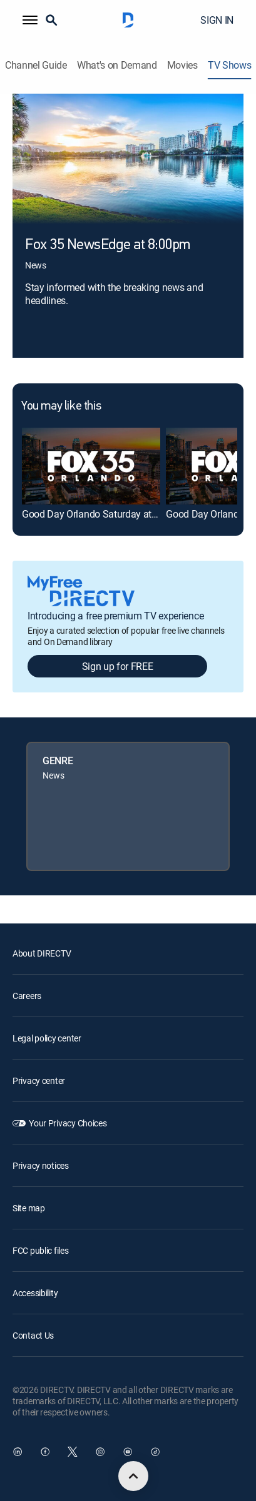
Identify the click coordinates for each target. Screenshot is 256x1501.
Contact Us (33, 1335)
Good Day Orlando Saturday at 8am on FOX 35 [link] (121, 514)
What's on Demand (117, 65)
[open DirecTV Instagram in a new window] (100, 1452)
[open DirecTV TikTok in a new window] (155, 1452)
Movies (182, 65)
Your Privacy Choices (67, 1123)
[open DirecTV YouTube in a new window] (128, 1452)
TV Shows (229, 65)
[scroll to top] (133, 1476)
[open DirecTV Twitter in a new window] (73, 1452)
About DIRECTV (42, 953)
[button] (30, 19)
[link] (91, 466)
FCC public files (41, 1250)
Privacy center (39, 1080)
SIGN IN (216, 20)
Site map (29, 1208)
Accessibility (35, 1293)
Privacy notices (41, 1165)
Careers (27, 995)
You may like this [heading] (61, 406)
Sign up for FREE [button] (117, 666)
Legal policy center (47, 1038)
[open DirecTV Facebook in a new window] (45, 1452)
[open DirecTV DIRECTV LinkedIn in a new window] (18, 1452)
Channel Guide (36, 65)
